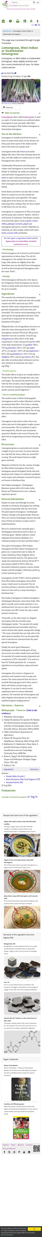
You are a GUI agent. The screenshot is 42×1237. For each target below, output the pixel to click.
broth (4, 233)
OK (34, 1229)
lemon (22, 151)
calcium (27, 357)
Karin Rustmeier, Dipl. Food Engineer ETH (23, 779)
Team (13, 1145)
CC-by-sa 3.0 (7, 103)
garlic (29, 221)
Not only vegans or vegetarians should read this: (21, 241)
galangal (11, 224)
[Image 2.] (23, 93)
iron (33, 342)
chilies (4, 224)
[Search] (21, 2)
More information (7, 1235)
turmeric (19, 224)
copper (32, 348)
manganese (6, 339)
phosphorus (17, 354)
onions (35, 221)
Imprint (5, 1145)
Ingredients (7, 31)
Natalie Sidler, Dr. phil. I (15, 776)
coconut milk (12, 233)
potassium (12, 348)
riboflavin (5, 357)
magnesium (33, 351)
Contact (29, 1145)
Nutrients (34, 769)
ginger (25, 224)
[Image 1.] (18, 93)
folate (30, 345)
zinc (15, 351)
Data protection (9, 1148)
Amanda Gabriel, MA (14, 782)
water (4, 178)
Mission (20, 1145)
